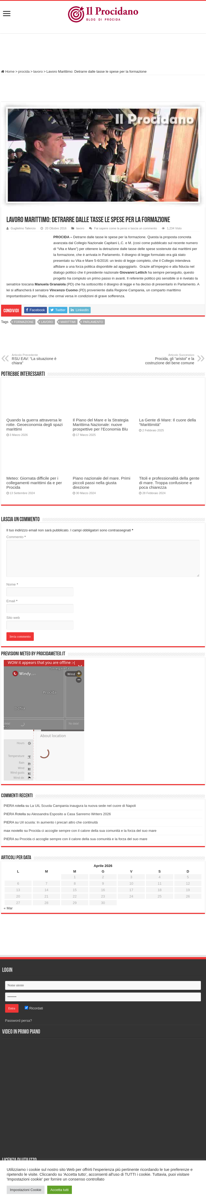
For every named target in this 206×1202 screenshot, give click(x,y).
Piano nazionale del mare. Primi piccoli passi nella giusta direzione (101, 483)
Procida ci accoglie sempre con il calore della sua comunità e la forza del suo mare (92, 831)
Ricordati (34, 1008)
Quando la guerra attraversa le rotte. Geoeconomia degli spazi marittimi (34, 424)
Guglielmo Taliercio (23, 228)
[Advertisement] (103, 52)
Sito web (13, 618)
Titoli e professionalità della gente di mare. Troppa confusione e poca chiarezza (169, 483)
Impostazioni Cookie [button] (25, 1190)
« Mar (8, 908)
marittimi (68, 322)
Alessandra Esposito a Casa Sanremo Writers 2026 (71, 814)
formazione (24, 322)
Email (11, 601)
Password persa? (18, 1021)
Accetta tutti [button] (59, 1190)
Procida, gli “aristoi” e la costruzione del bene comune (166, 359)
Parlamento (93, 322)
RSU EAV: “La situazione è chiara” (39, 359)
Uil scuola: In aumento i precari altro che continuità (59, 822)
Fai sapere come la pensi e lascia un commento (125, 228)
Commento (16, 537)
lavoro (38, 71)
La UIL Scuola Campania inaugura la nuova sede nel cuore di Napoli (83, 806)
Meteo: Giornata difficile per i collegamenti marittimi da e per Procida (34, 483)
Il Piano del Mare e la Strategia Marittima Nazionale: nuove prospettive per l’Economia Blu (100, 424)
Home (7, 71)
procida (24, 71)
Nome (12, 584)
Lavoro (47, 322)
